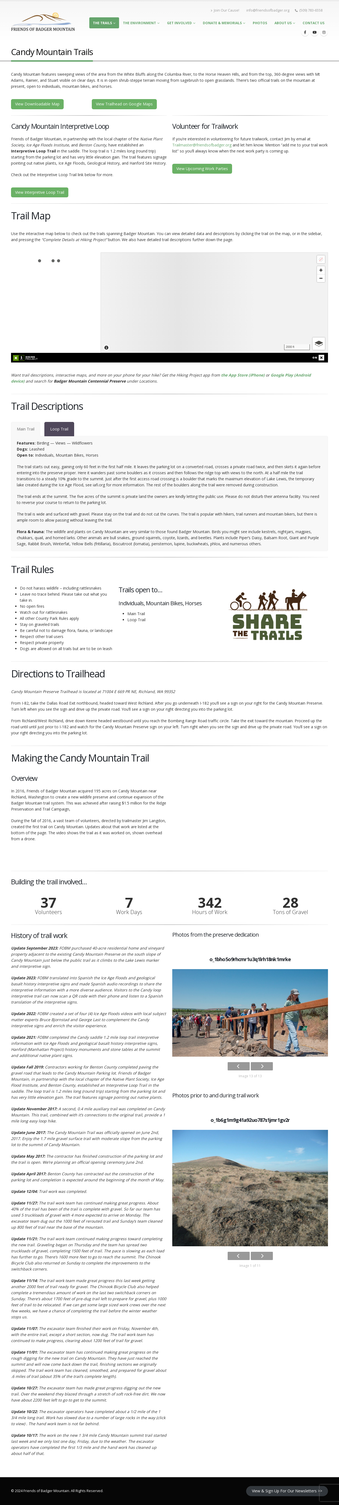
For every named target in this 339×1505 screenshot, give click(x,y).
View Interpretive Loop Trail (39, 192)
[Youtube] (314, 32)
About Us (283, 23)
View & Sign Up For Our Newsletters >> (287, 1490)
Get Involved (179, 23)
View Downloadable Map (37, 104)
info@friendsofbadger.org (267, 10)
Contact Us (313, 23)
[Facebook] (305, 32)
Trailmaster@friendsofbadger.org (202, 145)
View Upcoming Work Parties (202, 168)
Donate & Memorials (222, 23)
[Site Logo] (43, 21)
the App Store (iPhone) (243, 375)
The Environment (139, 23)
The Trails (102, 23)
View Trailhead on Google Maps (124, 104)
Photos (260, 23)
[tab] (25, 429)
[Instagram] (324, 32)
